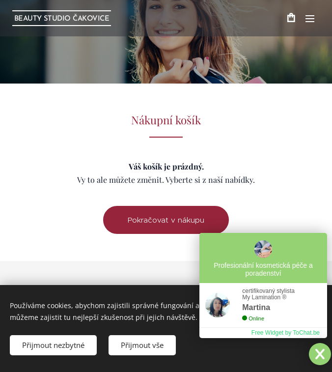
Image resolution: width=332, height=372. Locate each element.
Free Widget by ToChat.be (285, 332)
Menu (309, 18)
